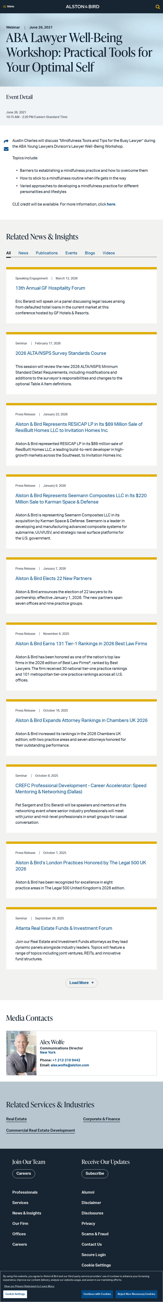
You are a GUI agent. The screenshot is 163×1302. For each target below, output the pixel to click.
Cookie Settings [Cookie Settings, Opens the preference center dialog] (15, 1294)
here (111, 204)
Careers (19, 1244)
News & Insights (26, 1213)
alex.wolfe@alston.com (69, 1065)
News (23, 253)
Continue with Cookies (97, 1294)
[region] (81, 1286)
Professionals (25, 1192)
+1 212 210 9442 (66, 1060)
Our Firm (20, 1224)
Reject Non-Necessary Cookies (136, 1294)
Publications (47, 253)
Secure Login (94, 1255)
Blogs (90, 253)
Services (20, 1203)
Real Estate (16, 1119)
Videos (109, 253)
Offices (19, 1234)
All (8, 253)
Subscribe (95, 1174)
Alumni (88, 1192)
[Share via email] (6, 149)
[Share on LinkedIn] (6, 141)
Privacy (88, 1224)
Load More (79, 983)
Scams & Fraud (95, 1234)
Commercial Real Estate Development (40, 1131)
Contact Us (92, 1244)
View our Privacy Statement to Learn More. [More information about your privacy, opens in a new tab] (29, 1286)
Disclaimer (91, 1203)
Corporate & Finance (101, 1119)
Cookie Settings (96, 1265)
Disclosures (92, 1213)
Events (71, 253)
